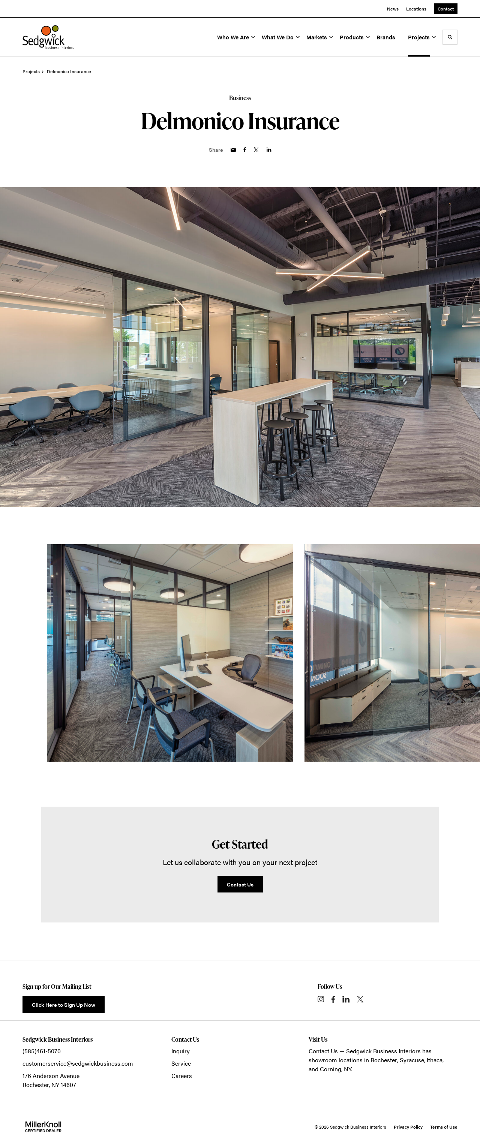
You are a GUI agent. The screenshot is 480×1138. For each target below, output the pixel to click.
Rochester (383, 1060)
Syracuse (412, 1060)
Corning (330, 1069)
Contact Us (323, 1051)
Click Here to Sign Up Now (63, 1004)
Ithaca (434, 1060)
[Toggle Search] (450, 37)
